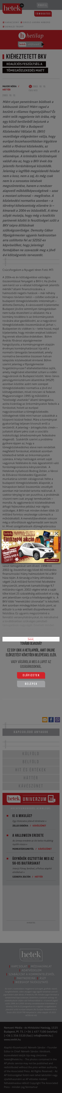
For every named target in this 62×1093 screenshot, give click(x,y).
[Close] (56, 534)
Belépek (31, 684)
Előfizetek (31, 675)
